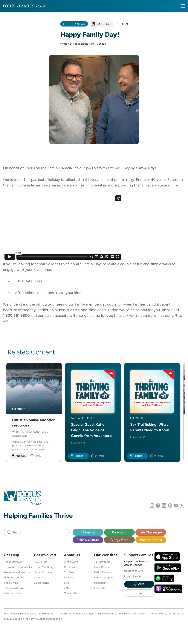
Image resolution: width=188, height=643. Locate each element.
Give (139, 584)
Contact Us (70, 593)
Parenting (119, 532)
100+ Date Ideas (28, 281)
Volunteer (39, 577)
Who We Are (71, 561)
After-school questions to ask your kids (48, 293)
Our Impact (70, 567)
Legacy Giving (132, 576)
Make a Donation (43, 572)
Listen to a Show (13, 587)
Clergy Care (119, 540)
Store (139, 592)
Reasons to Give (133, 570)
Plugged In (100, 582)
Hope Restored (103, 567)
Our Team (69, 572)
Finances (69, 577)
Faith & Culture (88, 540)
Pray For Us (40, 561)
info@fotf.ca (46, 613)
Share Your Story (44, 567)
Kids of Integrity (103, 577)
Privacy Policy (159, 613)
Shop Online (11, 582)
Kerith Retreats (103, 572)
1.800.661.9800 (27, 613)
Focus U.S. (100, 587)
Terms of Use (176, 613)
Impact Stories (151, 540)
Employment (41, 582)
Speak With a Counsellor (18, 567)
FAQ (66, 587)
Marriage (87, 532)
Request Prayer (13, 561)
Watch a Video (12, 593)
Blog (66, 582)
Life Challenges (150, 532)
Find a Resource (13, 577)
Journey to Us (102, 561)
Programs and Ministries (18, 572)
